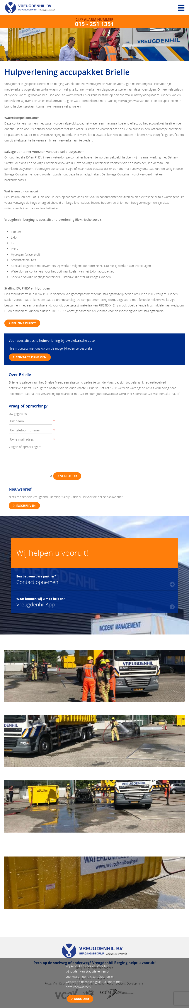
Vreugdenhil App (40, 601)
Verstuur (68, 476)
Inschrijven (26, 505)
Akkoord (81, 999)
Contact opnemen (31, 357)
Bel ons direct (23, 323)
